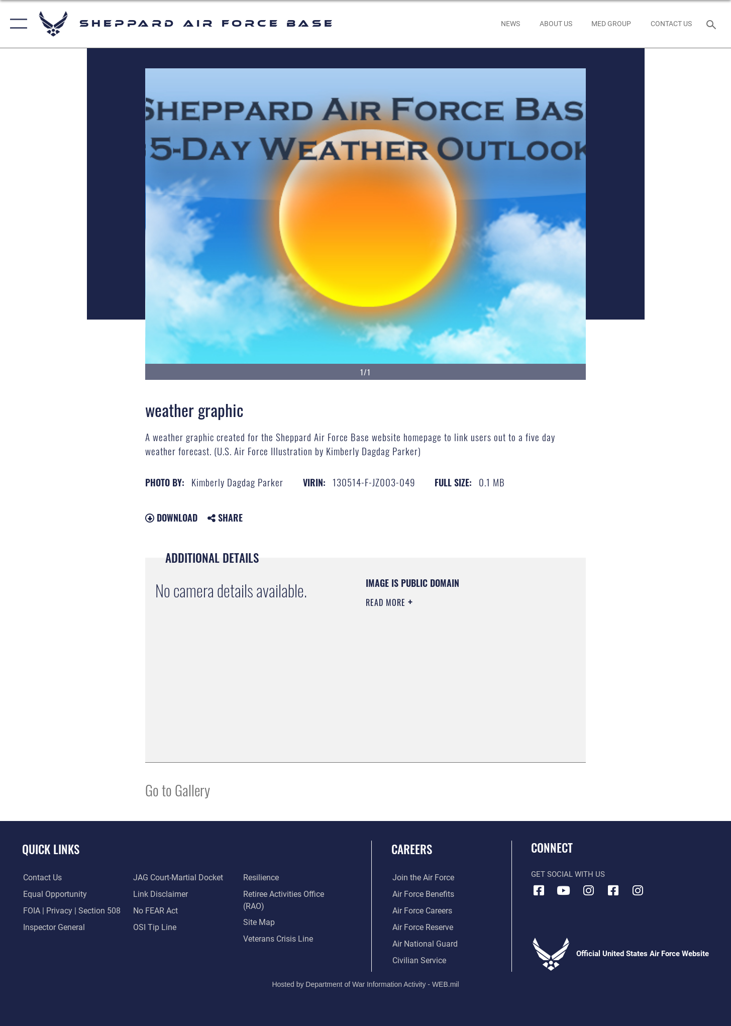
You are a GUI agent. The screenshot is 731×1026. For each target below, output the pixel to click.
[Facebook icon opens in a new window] (538, 890)
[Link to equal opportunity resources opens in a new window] (52, 894)
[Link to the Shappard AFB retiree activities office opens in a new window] (294, 894)
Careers (411, 849)
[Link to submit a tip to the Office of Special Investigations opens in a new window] (153, 927)
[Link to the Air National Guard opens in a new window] (422, 944)
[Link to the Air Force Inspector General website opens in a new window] (51, 927)
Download (171, 517)
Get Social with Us (568, 874)
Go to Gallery (177, 789)
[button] (16, 24)
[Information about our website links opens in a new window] (159, 894)
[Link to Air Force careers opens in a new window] (420, 910)
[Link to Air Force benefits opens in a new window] (421, 894)
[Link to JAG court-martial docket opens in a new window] (176, 877)
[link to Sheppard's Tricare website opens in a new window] (611, 24)
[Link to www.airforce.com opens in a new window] (421, 877)
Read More (387, 602)
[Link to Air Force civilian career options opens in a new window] (417, 960)
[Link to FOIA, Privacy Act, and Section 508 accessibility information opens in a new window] (68, 910)
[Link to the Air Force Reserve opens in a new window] (421, 927)
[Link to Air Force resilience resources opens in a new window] (261, 877)
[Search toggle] (712, 24)
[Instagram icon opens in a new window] (588, 890)
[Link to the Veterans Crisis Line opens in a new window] (277, 927)
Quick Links (50, 849)
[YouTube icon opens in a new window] (563, 890)
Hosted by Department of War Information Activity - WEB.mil (365, 984)
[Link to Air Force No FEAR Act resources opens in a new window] (155, 910)
